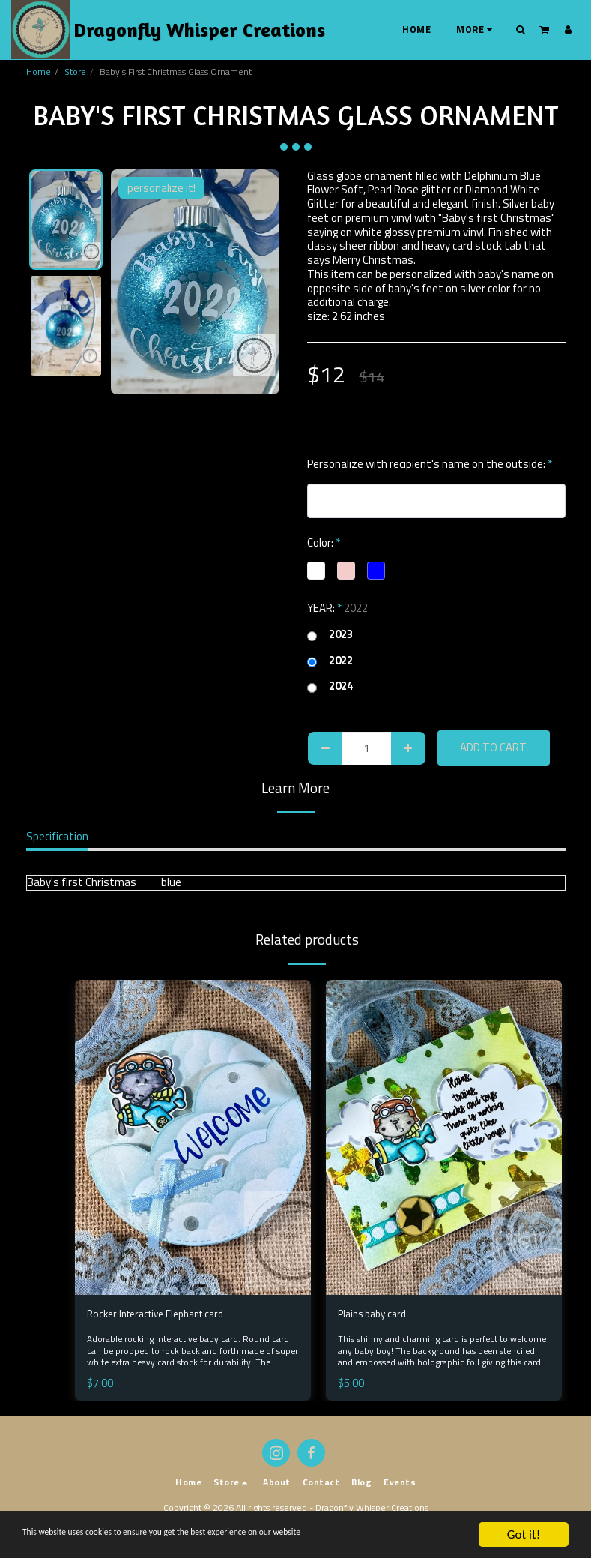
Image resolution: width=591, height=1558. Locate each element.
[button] (521, 29)
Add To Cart (493, 747)
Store (75, 71)
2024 (330, 686)
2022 (330, 661)
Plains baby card (376, 1315)
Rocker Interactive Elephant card (164, 1315)
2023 (330, 635)
